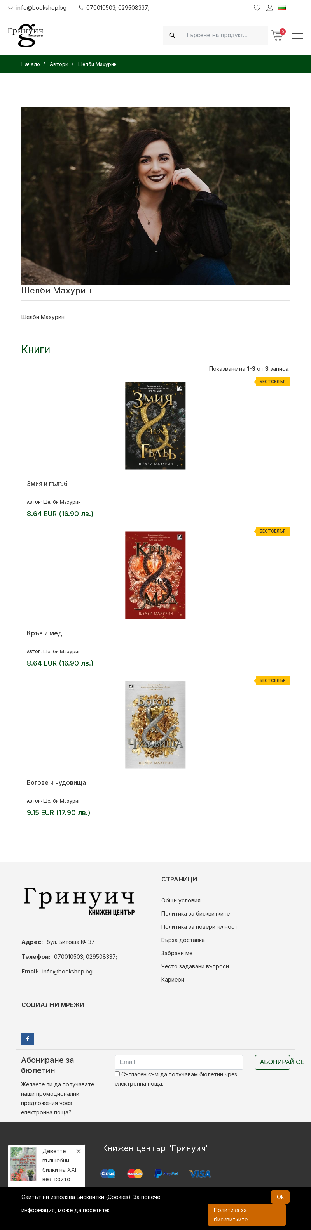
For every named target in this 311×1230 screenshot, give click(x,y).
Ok (280, 1197)
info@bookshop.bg (37, 7)
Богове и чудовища (56, 782)
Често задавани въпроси (195, 966)
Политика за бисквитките (195, 913)
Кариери (172, 979)
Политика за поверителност (199, 926)
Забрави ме (176, 953)
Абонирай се (275, 1062)
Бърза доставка (183, 940)
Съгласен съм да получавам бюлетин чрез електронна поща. (176, 1079)
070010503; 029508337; (114, 7)
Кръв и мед (44, 633)
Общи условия (181, 900)
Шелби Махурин (62, 502)
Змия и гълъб (47, 483)
